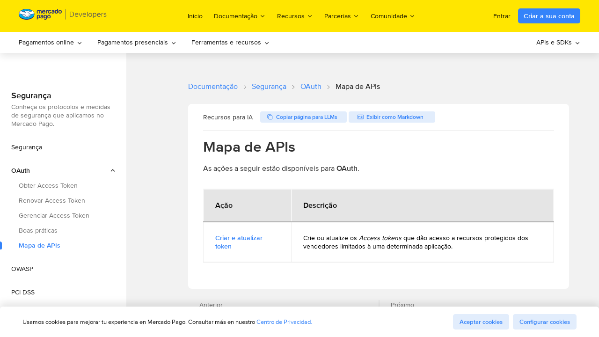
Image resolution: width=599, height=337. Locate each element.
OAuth (310, 86)
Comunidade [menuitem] (393, 15)
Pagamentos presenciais (136, 42)
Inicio (195, 16)
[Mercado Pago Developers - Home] (63, 16)
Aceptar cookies (481, 321)
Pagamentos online (50, 42)
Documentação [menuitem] (240, 15)
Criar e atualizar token (239, 242)
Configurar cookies (544, 321)
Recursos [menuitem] (295, 15)
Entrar (502, 16)
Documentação (213, 86)
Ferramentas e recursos (230, 42)
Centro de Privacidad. (284, 321)
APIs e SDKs (558, 42)
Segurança (269, 86)
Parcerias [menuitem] (341, 15)
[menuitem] (50, 42)
